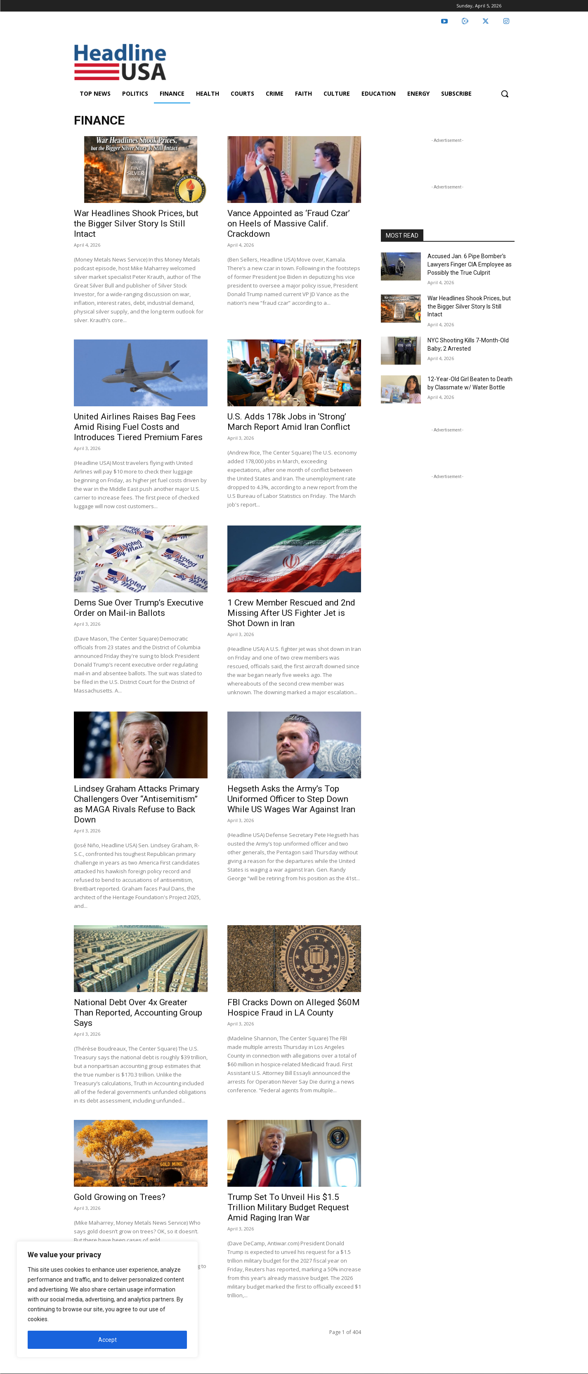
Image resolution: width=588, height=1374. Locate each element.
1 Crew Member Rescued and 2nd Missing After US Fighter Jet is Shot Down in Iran (291, 613)
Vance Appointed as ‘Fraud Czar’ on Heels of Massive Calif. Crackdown (288, 223)
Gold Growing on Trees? (119, 1197)
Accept (107, 1339)
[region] (107, 1299)
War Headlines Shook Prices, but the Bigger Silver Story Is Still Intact (136, 223)
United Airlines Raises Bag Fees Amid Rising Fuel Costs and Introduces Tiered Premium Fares (138, 427)
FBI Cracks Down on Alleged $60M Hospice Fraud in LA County (293, 1007)
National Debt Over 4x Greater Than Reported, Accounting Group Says (138, 1012)
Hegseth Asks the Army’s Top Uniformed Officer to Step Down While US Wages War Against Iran (291, 799)
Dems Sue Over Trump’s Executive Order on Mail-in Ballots (138, 608)
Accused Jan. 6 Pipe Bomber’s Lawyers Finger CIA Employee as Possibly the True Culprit (469, 264)
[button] (505, 94)
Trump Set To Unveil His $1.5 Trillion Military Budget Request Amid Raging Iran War (288, 1207)
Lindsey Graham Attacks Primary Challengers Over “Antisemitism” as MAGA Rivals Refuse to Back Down (136, 804)
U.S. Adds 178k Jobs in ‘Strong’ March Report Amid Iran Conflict (288, 422)
